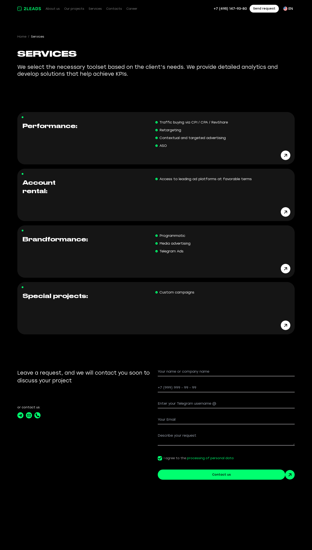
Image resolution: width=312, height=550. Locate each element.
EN (288, 8)
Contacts (114, 9)
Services (95, 9)
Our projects (74, 9)
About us (53, 9)
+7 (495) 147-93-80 (230, 8)
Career (131, 9)
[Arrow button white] (285, 155)
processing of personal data (210, 456)
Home (21, 36)
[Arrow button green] (290, 473)
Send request (264, 8)
